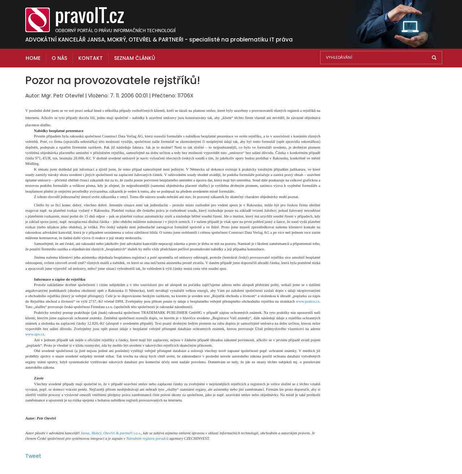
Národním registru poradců (147, 438)
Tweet (33, 456)
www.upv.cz (34, 334)
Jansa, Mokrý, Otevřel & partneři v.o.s (110, 433)
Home (33, 58)
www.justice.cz (307, 301)
